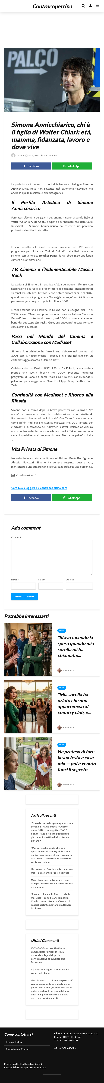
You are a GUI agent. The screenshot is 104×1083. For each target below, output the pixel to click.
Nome (14, 580)
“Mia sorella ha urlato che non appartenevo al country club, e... (74, 703)
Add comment (50, 155)
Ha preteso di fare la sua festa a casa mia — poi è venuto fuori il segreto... (76, 760)
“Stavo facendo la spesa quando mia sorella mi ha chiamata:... (75, 646)
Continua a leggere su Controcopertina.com (39, 488)
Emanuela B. (66, 670)
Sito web (70, 580)
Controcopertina (52, 6)
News (61, 630)
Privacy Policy (14, 1042)
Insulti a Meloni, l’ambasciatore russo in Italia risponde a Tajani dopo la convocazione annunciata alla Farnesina (49, 955)
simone (17, 155)
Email (41, 580)
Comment (16, 537)
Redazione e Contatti (18, 1049)
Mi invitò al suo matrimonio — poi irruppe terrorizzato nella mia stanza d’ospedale (52, 883)
